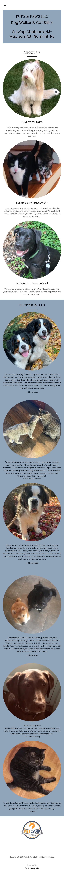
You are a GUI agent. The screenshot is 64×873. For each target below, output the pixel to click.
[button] (5, 5)
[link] (32, 17)
